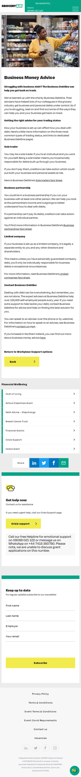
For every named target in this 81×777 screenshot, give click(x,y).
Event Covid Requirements (40, 720)
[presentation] (25, 649)
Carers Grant (13, 448)
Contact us (40, 729)
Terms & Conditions (41, 702)
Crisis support (20, 523)
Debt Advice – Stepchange (21, 412)
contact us (22, 326)
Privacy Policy (40, 693)
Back (13, 361)
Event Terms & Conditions (40, 711)
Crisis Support (14, 439)
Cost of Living (13, 393)
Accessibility (43, 3)
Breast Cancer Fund (17, 421)
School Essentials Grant (19, 403)
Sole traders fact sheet (49, 180)
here (42, 337)
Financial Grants (15, 430)
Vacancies (40, 738)
